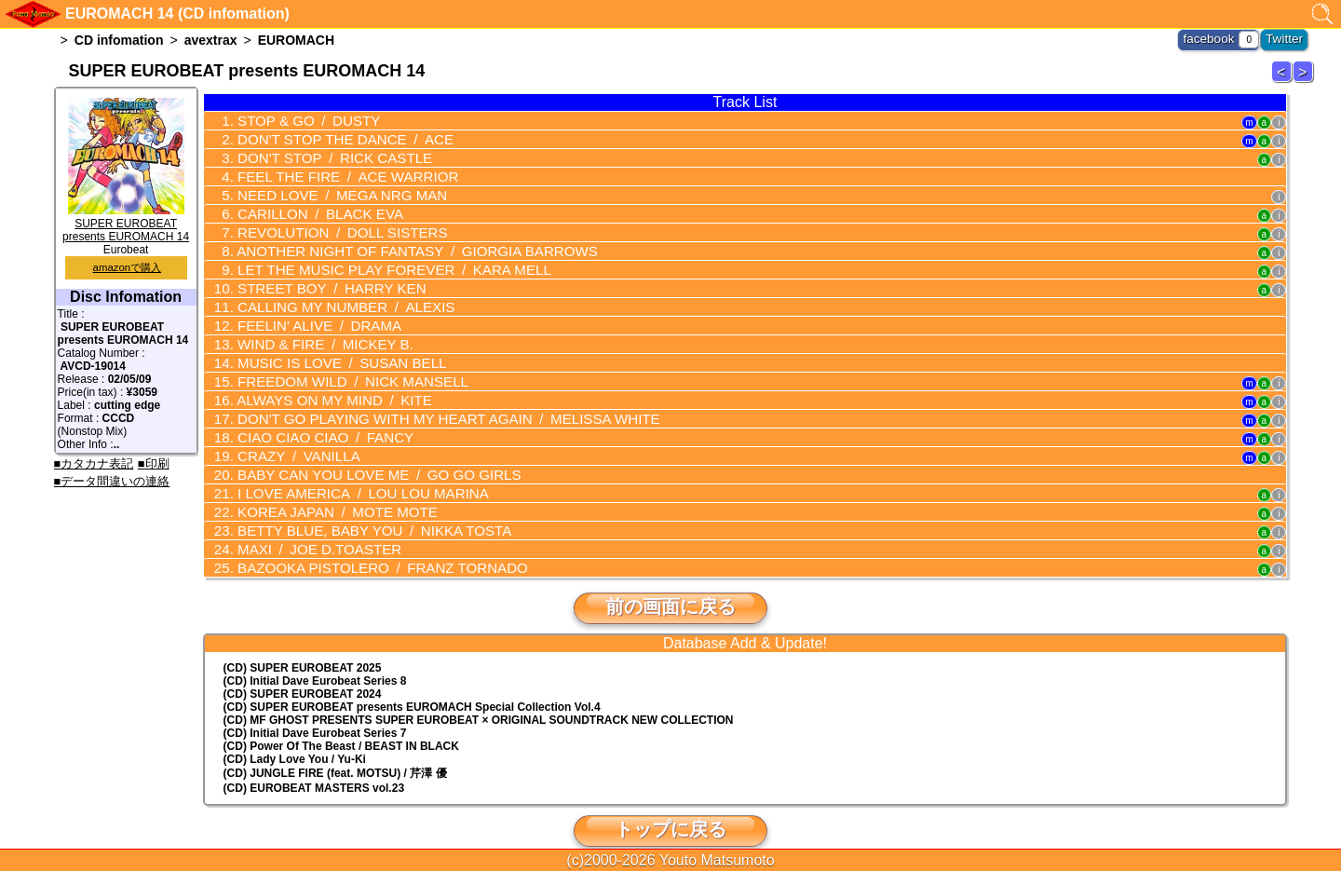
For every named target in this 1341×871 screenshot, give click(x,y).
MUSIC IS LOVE (330, 350)
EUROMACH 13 (1284, 81)
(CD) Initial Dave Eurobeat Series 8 (315, 657)
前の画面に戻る (670, 583)
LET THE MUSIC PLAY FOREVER (379, 261)
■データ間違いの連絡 (112, 481)
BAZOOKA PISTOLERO (368, 545)
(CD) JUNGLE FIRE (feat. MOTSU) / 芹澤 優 (335, 749)
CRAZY (290, 438)
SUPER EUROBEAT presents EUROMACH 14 (125, 223)
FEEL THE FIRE (336, 173)
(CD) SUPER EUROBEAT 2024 (303, 670)
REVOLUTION (331, 226)
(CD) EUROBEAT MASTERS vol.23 (314, 764)
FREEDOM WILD (340, 368)
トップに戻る (670, 806)
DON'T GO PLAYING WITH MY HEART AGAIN (429, 403)
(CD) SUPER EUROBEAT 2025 (303, 644)
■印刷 (153, 463)
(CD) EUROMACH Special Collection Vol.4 (412, 683)
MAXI (309, 527)
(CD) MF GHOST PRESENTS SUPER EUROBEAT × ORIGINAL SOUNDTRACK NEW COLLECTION (479, 696)
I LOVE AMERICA (350, 474)
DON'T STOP (323, 155)
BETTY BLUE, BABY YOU (360, 509)
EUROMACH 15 (1305, 81)
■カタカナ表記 (94, 463)
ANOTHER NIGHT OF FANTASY (400, 244)
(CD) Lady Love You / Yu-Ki (295, 735)
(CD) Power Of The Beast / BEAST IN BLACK (341, 722)
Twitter (1286, 37)
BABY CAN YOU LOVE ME (365, 456)
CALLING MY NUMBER (334, 297)
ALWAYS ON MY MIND (323, 385)
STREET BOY (321, 279)
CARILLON (310, 208)
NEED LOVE (330, 191)
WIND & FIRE (315, 332)
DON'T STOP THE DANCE (334, 137)
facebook (1216, 37)
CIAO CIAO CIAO (315, 421)
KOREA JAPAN (326, 491)
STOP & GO (300, 120)
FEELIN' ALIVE (309, 314)
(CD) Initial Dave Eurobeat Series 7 (315, 709)
